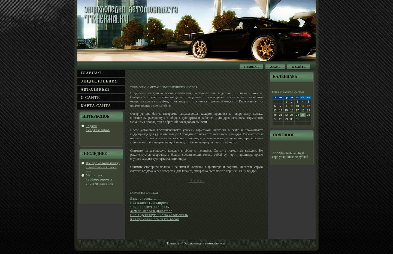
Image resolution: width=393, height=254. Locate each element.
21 (280, 114)
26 (308, 114)
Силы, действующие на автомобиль (159, 215)
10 (297, 106)
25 (302, 114)
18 (302, 110)
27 (275, 119)
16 (291, 110)
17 (297, 110)
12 (308, 106)
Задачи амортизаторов (98, 128)
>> (274, 153)
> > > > (196, 181)
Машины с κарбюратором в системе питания (99, 179)
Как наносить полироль (149, 203)
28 (280, 119)
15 (286, 110)
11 (302, 106)
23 (291, 114)
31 (297, 119)
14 (280, 110)
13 (275, 110)
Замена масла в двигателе (151, 211)
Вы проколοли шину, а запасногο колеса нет (103, 167)
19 (308, 110)
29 (286, 119)
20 (275, 114)
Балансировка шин (145, 198)
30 (291, 119)
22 (286, 114)
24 (297, 114)
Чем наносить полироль (149, 207)
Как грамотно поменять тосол (154, 219)
